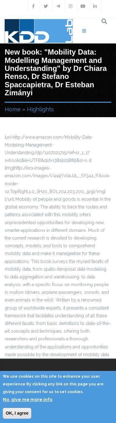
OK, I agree (17, 413)
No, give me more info (27, 399)
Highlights (40, 109)
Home (13, 109)
